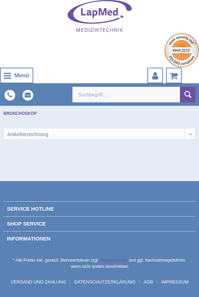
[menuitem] (16, 75)
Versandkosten (114, 260)
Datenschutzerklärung (105, 282)
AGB (148, 282)
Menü (16, 74)
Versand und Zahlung (38, 282)
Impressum (175, 282)
